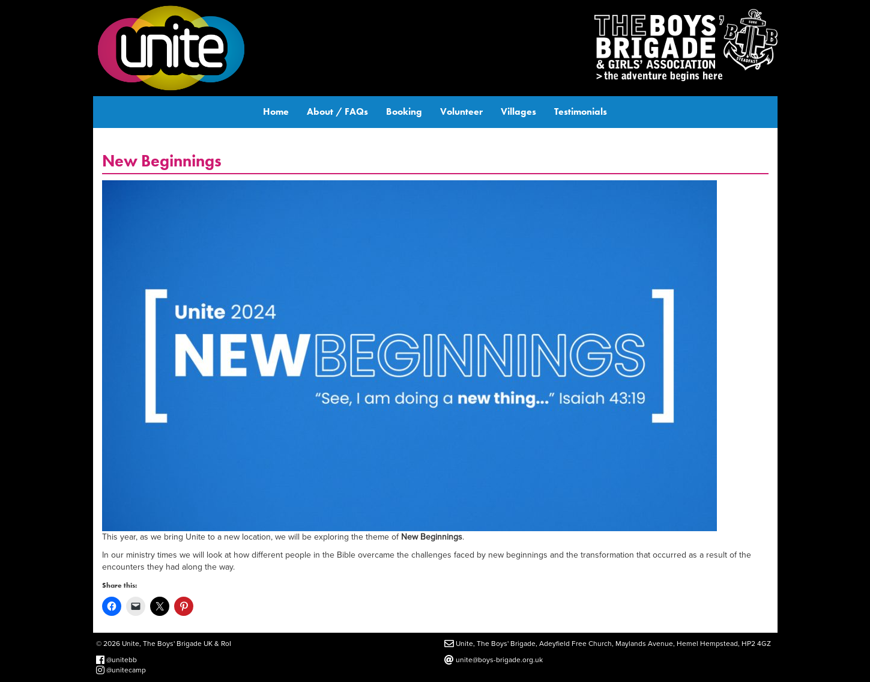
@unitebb (116, 660)
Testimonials (580, 111)
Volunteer (461, 111)
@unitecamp (121, 670)
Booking (404, 111)
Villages (518, 111)
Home (276, 111)
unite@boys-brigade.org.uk (493, 660)
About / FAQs (337, 111)
